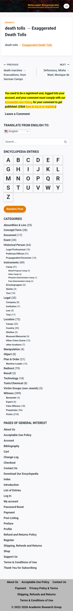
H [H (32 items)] (18, 169)
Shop (7, 551)
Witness (9, 393)
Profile (8, 529)
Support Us (11, 556)
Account (9, 440)
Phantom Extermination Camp (21, 277)
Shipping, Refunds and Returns (23, 545)
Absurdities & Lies (15, 225)
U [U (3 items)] (28, 187)
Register (9, 540)
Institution (11, 306)
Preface (8, 523)
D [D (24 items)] (38, 160)
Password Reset (14, 507)
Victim (9, 414)
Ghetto (9, 289)
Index (7, 479)
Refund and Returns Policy (20, 534)
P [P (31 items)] (38, 178)
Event (7, 240)
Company (11, 302)
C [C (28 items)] (28, 160)
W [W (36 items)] (48, 187)
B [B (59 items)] (18, 160)
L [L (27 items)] (57, 169)
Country (10, 328)
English (11, 131)
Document (10, 235)
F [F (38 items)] (58, 160)
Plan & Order (11, 359)
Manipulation (12, 349)
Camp (9, 267)
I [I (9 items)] (28, 169)
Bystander (11, 397)
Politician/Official (15, 253)
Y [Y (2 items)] (58, 187)
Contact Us (10, 468)
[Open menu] (66, 6)
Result (8, 373)
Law (8, 310)
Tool (8, 293)
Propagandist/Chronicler (18, 257)
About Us (9, 429)
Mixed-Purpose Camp (17, 271)
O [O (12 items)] (28, 178)
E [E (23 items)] (48, 160)
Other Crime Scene (15, 340)
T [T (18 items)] (18, 187)
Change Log (11, 457)
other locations (14, 344)
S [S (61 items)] (8, 187)
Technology (11, 378)
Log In (7, 495)
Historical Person (14, 244)
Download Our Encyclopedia (21, 473)
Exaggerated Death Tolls (37, 45)
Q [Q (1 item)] (48, 178)
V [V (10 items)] (38, 187)
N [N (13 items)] (18, 178)
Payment (9, 512)
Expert (9, 401)
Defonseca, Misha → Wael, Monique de (54, 69)
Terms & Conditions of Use (20, 562)
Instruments (11, 262)
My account (11, 501)
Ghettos (10, 332)
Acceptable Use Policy (18, 102)
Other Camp (13, 274)
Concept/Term (13, 230)
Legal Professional (15, 249)
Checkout (10, 462)
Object (8, 354)
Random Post (14, 209)
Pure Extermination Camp (19, 281)
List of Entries (12, 490)
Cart (6, 451)
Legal (7, 297)
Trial (8, 314)
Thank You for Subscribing (20, 567)
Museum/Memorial (16, 336)
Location (9, 319)
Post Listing (11, 518)
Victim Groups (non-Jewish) (21, 388)
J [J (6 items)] (38, 169)
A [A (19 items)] (8, 160)
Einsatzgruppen (14, 285)
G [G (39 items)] (8, 169)
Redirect (10, 22)
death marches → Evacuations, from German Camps (19, 71)
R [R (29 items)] (58, 178)
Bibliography (11, 446)
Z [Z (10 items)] (8, 196)
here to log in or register (40, 106)
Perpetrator (12, 410)
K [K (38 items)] (48, 169)
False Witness (13, 406)
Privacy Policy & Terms (43, 588)
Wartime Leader (14, 363)
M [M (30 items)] (8, 178)
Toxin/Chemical (13, 383)
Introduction (11, 484)
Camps (9, 324)
